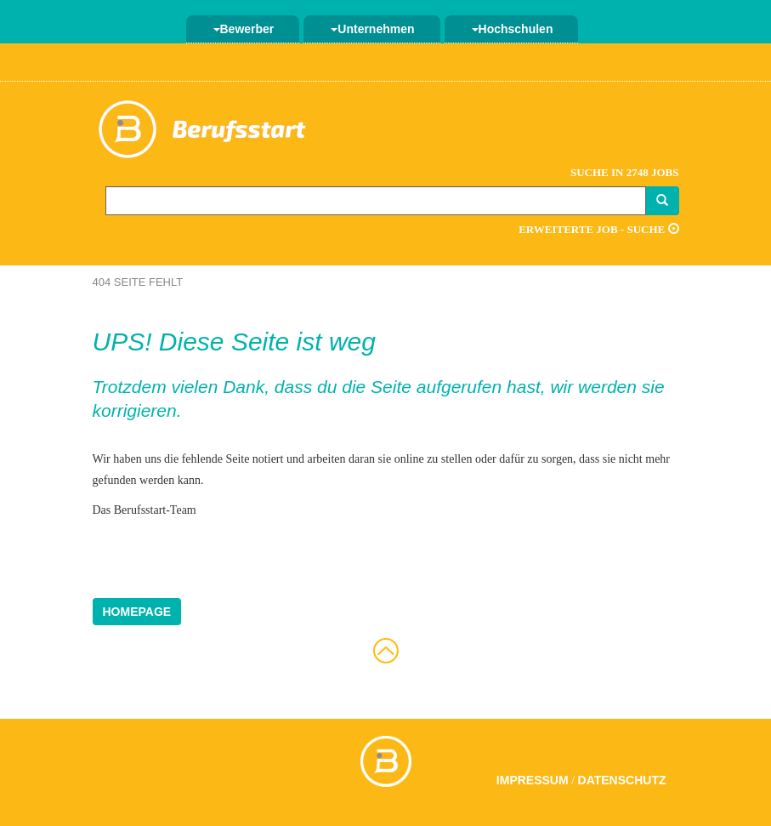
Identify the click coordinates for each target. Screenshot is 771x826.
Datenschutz (622, 780)
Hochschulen (512, 29)
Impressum (532, 780)
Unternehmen (372, 29)
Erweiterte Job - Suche (598, 229)
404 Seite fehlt (138, 282)
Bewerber (244, 29)
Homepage (137, 611)
